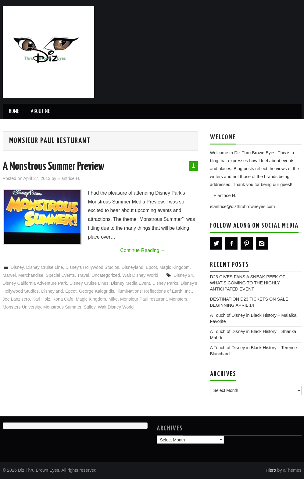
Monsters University (22, 307)
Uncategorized (105, 275)
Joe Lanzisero (16, 299)
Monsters (178, 299)
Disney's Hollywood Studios (92, 267)
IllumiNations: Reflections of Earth (149, 291)
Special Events (60, 275)
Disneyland (132, 267)
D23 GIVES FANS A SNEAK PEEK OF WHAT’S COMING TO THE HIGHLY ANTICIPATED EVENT (247, 282)
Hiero (271, 470)
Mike (113, 299)
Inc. (188, 291)
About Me (40, 111)
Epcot (151, 267)
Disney (17, 267)
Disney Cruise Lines (89, 283)
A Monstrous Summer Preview (53, 166)
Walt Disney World (140, 275)
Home (14, 111)
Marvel (9, 275)
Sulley (89, 307)
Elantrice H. (69, 178)
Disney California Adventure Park (35, 283)
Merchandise (30, 275)
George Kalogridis (96, 291)
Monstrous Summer (62, 307)
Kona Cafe (63, 299)
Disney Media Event (130, 283)
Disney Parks (165, 283)
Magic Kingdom (174, 267)
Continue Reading (143, 250)
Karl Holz (41, 299)
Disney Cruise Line (44, 267)
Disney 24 (183, 275)
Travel (83, 275)
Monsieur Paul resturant (143, 299)
